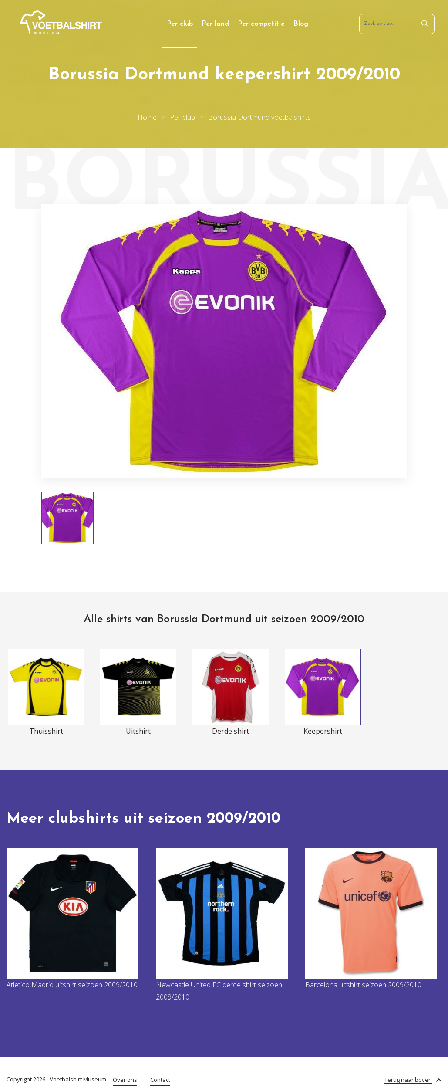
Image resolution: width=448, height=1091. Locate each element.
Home (147, 117)
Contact (160, 1080)
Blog (300, 23)
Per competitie (261, 23)
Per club (180, 23)
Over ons (125, 1080)
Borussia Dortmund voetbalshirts (259, 117)
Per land (215, 23)
